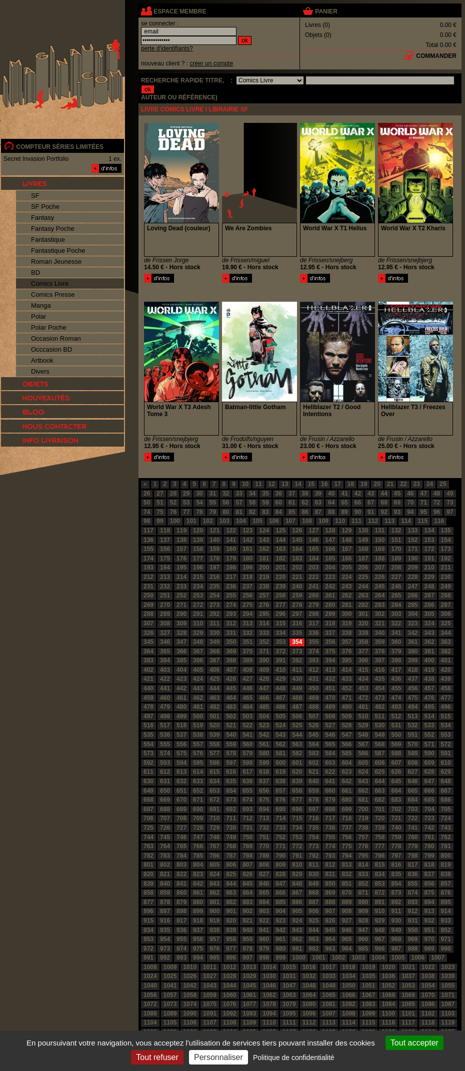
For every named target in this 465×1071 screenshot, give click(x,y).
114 (406, 521)
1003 (358, 957)
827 (264, 874)
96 (437, 512)
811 (313, 864)
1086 (428, 1004)
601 (297, 762)
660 (330, 790)
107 (291, 521)
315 (281, 623)
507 (313, 716)
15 (311, 484)
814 (363, 864)
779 (413, 846)
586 (363, 753)
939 (231, 930)
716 (313, 818)
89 (344, 512)
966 (363, 939)
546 (330, 734)
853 (379, 883)
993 (181, 957)
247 (413, 586)
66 (357, 502)
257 (264, 595)
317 (313, 623)
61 (291, 502)
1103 (448, 1013)
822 (181, 874)
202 (297, 567)
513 (413, 716)
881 (215, 902)
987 (396, 948)
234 (198, 586)
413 (330, 669)
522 (247, 725)
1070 (428, 995)
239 (281, 586)
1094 (269, 1013)
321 (379, 623)
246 (396, 586)
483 (231, 706)
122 (231, 530)
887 (313, 902)
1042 (189, 985)
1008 (150, 967)
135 (446, 530)
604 (347, 762)
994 (198, 957)
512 (396, 716)
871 (363, 892)
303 (396, 613)
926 (330, 920)
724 (446, 818)
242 (330, 586)
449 (297, 688)
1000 (299, 957)
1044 (229, 985)
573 (149, 753)
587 (379, 753)
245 (379, 586)
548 (363, 734)
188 (379, 558)
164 (297, 548)
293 (231, 613)
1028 (229, 976)
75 (159, 512)
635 (231, 781)
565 (330, 744)
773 (313, 846)
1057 (170, 995)
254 (215, 595)
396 (363, 660)
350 (231, 641)
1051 (369, 985)
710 (215, 818)
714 (281, 818)
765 (181, 846)
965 (347, 939)
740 (396, 827)
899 (198, 911)
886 (297, 902)
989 (429, 948)
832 (347, 874)
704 (429, 809)
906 (313, 911)
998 (264, 957)
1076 (229, 1004)
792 (313, 855)
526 (313, 725)
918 (198, 920)
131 (379, 530)
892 (396, 902)
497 (149, 716)
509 (347, 716)
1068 (388, 995)
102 (208, 521)
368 (215, 651)
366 (181, 651)
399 (413, 660)
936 (181, 930)
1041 (170, 985)
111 (357, 521)
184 (313, 558)
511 (379, 716)
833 (363, 874)
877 (149, 902)
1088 (150, 1013)
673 (231, 799)
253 (198, 595)
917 (181, 920)
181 (264, 558)
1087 (448, 1004)
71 (423, 502)
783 (165, 855)
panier (326, 11)
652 (198, 790)
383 (149, 660)
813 (347, 864)
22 (403, 484)
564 (313, 744)
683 (396, 799)
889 (347, 902)
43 (371, 493)
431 (313, 678)
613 (181, 771)
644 (379, 781)
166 (330, 548)
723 (429, 818)
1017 (329, 967)
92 (383, 512)
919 (215, 920)
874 (413, 892)
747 (198, 837)
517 (165, 725)
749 (231, 837)
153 (429, 539)
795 (363, 855)
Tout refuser (157, 1057)
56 (225, 502)
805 (215, 864)
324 (429, 623)
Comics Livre (49, 283)
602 (313, 762)
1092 (229, 1013)
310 (198, 623)
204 (330, 567)
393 (313, 660)
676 (281, 799)
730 (231, 827)
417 (396, 669)
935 (165, 930)
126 (297, 530)
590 (429, 753)
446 (247, 688)
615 (215, 771)
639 (297, 781)
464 (231, 697)
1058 (189, 995)
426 (231, 678)
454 (379, 688)
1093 (249, 1013)
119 (181, 530)
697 (313, 809)
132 (396, 530)
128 (330, 530)
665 (413, 790)
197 (215, 567)
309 (181, 623)
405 (198, 669)
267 (429, 595)
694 (264, 809)
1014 (269, 967)
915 (149, 920)
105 (257, 521)
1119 (448, 1022)
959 (247, 939)
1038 (428, 976)
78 (199, 512)
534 (446, 725)
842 (198, 883)
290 (181, 613)
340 (379, 632)
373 (297, 651)
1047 (289, 985)
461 (181, 697)
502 (231, 716)
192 (446, 558)
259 (297, 595)
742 (429, 827)
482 (215, 706)
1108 (229, 1022)
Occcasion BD (51, 349)
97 (449, 512)
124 (264, 530)
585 (347, 753)
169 (379, 548)
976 (215, 948)
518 (181, 725)
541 (247, 734)
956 (198, 939)
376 (347, 651)
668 (149, 799)
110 (340, 521)
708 (181, 818)
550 (396, 734)
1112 (309, 1022)
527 (330, 725)
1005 (398, 957)
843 (215, 883)
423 (181, 678)
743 (446, 827)
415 (363, 669)
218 (247, 576)
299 (330, 613)
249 (446, 586)
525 (297, 725)
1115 (369, 1022)
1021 (408, 967)
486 (281, 706)
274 (231, 604)
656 (264, 790)
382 (446, 651)
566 (347, 744)
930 (396, 920)
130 (363, 530)
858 (149, 892)
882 (231, 902)
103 (225, 521)
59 (265, 502)
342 (413, 632)
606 (379, 762)
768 (231, 846)
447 (264, 688)
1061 (249, 995)
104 (241, 521)
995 (215, 957)
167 (347, 548)
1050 (349, 985)
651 (181, 790)
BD (35, 272)
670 (181, 799)
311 (215, 623)
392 (297, 660)
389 (247, 660)
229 (429, 576)
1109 (249, 1022)
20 (377, 484)
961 (281, 939)
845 (247, 883)
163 (281, 548)
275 (247, 604)
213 (165, 576)
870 (347, 892)
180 (247, 558)
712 (247, 818)
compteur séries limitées (60, 146)
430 (297, 678)
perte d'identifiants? (167, 48)
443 (198, 688)
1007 (437, 957)
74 (147, 512)
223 (330, 576)
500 (198, 716)
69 (397, 502)
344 (446, 632)
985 (363, 948)
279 (313, 604)
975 (198, 948)
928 (363, 920)
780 (429, 846)
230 (446, 576)
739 (379, 827)
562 (281, 744)
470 (330, 697)
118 (165, 530)
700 (363, 809)
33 (239, 493)
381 (429, 651)
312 (231, 623)
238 (264, 586)
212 (149, 576)
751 (264, 837)
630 (149, 781)
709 (198, 818)
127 (313, 530)
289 (165, 613)
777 (379, 846)
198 (231, 567)
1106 (189, 1022)
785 (198, 855)
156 (165, 548)
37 (291, 493)
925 (313, 920)
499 (181, 716)
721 (396, 818)
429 (281, 678)
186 (347, 558)
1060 (229, 995)
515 (446, 716)
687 (149, 809)
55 (213, 502)
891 (379, 902)
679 (330, 799)
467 (281, 697)
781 (446, 846)
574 (165, 753)
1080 (309, 1004)
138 (181, 539)
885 (281, 902)
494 (413, 706)
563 (297, 744)
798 (413, 855)
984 (347, 948)
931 (413, 920)
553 (446, 734)
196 (198, 567)
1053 (408, 985)
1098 (349, 1013)
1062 (269, 995)
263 (363, 595)
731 (247, 827)
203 (313, 567)
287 (446, 604)
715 (297, 818)
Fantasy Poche (52, 228)
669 (165, 799)
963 (313, 939)
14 (297, 484)
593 (165, 762)
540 (231, 734)
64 (331, 502)
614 (198, 771)
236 (231, 586)
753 (297, 837)
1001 (319, 957)
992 (165, 957)
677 (297, 799)
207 (379, 567)
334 (281, 632)
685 (429, 799)
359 (379, 641)
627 (413, 771)
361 (413, 641)
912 (413, 911)
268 (446, 595)
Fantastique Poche (58, 250)
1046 (269, 985)
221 (297, 576)
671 (198, 799)
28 (173, 493)
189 (396, 558)
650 (165, 790)
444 (215, 688)
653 (215, 790)
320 (363, 623)
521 (231, 725)
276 (264, 604)
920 (231, 920)
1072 (150, 1004)
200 (264, 567)
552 (429, 734)
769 (247, 846)
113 (389, 521)
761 (429, 837)
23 (417, 484)
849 (313, 883)
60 (279, 502)
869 (330, 892)
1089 (170, 1013)
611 (149, 771)
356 (330, 641)
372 (281, 651)
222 (313, 576)
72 (437, 502)
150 (379, 539)
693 (247, 809)
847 (281, 883)
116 (439, 521)
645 (396, 781)
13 (285, 484)
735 (313, 827)
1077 (249, 1004)
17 (337, 484)
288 (149, 613)
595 (198, 762)
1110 (269, 1022)
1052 (388, 985)
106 (274, 521)
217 (231, 576)
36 (279, 493)
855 (413, 883)
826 (247, 874)
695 (281, 809)
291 (198, 613)
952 (446, 930)
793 (330, 855)
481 (198, 706)
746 (181, 837)
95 (423, 512)
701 (379, 809)
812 (330, 864)
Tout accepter (414, 1043)
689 (181, 809)
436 (396, 678)
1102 (428, 1013)
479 (165, 706)
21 (390, 484)
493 (396, 706)
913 (429, 911)
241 (313, 586)
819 (446, 864)
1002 (339, 957)
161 (247, 548)
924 (297, 920)
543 (281, 734)
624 (363, 771)
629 (446, 771)
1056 (150, 995)
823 (198, 874)
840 (165, 883)
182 (281, 558)
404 (181, 669)
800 (446, 855)
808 (264, 864)
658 (297, 790)
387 (215, 660)
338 (347, 632)
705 (446, 809)
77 (186, 512)
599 (264, 762)
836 (413, 874)
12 (271, 484)
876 (446, 892)
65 (344, 502)
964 (330, 939)
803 (181, 864)
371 (264, 651)
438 (429, 678)
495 (429, 706)
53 (186, 502)
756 (347, 837)
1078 (269, 1004)
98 (147, 521)
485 (264, 706)
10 (245, 484)
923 (281, 920)
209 (413, 567)
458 (446, 688)
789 (264, 855)
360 (396, 641)
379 (396, 651)
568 (379, 744)
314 (264, 623)
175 (165, 558)
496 (446, 706)
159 (215, 548)
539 (215, 734)
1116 (388, 1022)
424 (198, 678)
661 (347, 790)
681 (363, 799)
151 (396, 539)
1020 (388, 967)
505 (281, 716)
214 (181, 576)
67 (371, 502)
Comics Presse (52, 294)
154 (446, 539)
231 (149, 586)
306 (446, 613)
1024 (150, 976)
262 (347, 595)
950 (413, 930)
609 (429, 762)
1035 (369, 976)
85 (291, 512)
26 (147, 493)
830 (313, 874)
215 (198, 576)
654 (231, 790)
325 (446, 623)
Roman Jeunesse (56, 261)
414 (347, 669)
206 (363, 567)
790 (281, 855)
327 (165, 632)
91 (371, 512)
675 (264, 799)
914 (446, 911)
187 (363, 558)
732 (264, 827)
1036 (388, 976)
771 (281, 846)
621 (313, 771)
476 (429, 697)
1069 (408, 995)
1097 (329, 1013)
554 (149, 744)
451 (330, 688)
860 (181, 892)
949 (396, 930)
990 (446, 948)
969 (413, 939)
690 (198, 809)
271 (181, 604)
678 (313, 799)
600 (281, 762)
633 (198, 781)
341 (396, 632)
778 (396, 846)
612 (165, 771)
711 (231, 818)
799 (429, 855)
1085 (408, 1004)
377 (363, 651)
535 (149, 734)
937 (198, 930)
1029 (249, 976)
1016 (309, 967)
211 (446, 567)
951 (429, 930)
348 (198, 641)
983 (330, 948)
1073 (170, 1004)
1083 (369, 1004)
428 (264, 678)
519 (198, 725)
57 (239, 502)
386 (198, 660)
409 (264, 669)
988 (413, 948)
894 (429, 902)
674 (247, 799)
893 (413, 902)
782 (149, 855)
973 (165, 948)
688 (165, 809)
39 (318, 493)
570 (413, 744)
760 (413, 837)
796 (379, 855)
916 (165, 920)
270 (165, 604)
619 (281, 771)
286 (429, 604)
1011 (209, 967)
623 (347, 771)
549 (379, 734)
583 (313, 753)
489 (330, 706)
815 (379, 864)
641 (330, 781)
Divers (40, 371)
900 (215, 911)
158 (198, 548)
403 (165, 669)
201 (281, 567)
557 (198, 744)
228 (413, 576)
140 (215, 539)
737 (347, 827)
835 (396, 874)
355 (313, 641)
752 (281, 837)
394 (330, 660)
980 (281, 948)
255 (231, 595)
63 (318, 502)
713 (264, 818)
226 (379, 576)
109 (323, 521)
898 (181, 911)
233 (181, 586)
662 (363, 790)
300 (347, 613)
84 (279, 512)
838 (446, 874)
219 (264, 576)
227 (396, 576)
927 (347, 920)
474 (396, 697)
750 (247, 837)
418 (413, 669)
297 (297, 613)
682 (379, 799)
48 (437, 493)
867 (297, 892)
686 (446, 799)
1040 (150, 985)
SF (35, 195)
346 (165, 641)
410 (281, 669)
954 (165, 939)
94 (410, 512)
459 (149, 697)
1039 (448, 976)
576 (198, 753)
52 (173, 502)
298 (313, 613)
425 (215, 678)
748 (215, 837)
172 (429, 548)
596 (215, 762)
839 (149, 883)
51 (159, 502)
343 (429, 632)
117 (149, 530)
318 (330, 623)
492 (379, 706)
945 (330, 930)
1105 (170, 1022)
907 (330, 911)
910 (379, 911)
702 (396, 809)
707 (165, 818)
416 (379, 669)
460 (165, 697)
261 (330, 595)
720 (379, 818)
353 (281, 641)
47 (423, 493)
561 (264, 744)
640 (313, 781)
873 (396, 892)
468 (297, 697)
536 (165, 734)
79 (213, 512)
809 (281, 864)
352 (264, 641)
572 (446, 744)
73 (449, 502)
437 (413, 678)
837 (429, 874)
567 (363, 744)
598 (247, 762)
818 (429, 864)
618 (264, 771)
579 (247, 753)
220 (281, 576)
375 (330, 651)
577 (215, 753)
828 (281, 874)
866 (281, 892)
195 (181, 567)
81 (239, 512)
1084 (388, 1004)
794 (347, 855)
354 (297, 641)
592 (149, 762)
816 (396, 864)
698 (330, 809)
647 (429, 781)
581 (281, 753)
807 (247, 864)
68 (383, 502)
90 (357, 512)
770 (264, 846)
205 (347, 567)
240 (297, 586)
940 (247, 930)
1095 (289, 1013)
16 (324, 484)
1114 (349, 1022)
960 (264, 939)
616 (231, 771)
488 (313, 706)
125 (281, 530)
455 (396, 688)
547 (347, 734)
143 (264, 539)
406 (215, 669)
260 (313, 595)
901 (231, 911)
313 (247, 623)
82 (252, 512)
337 (330, 632)
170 (396, 548)
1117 (408, 1022)
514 (429, 716)
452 (347, 688)
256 (247, 595)
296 (281, 613)
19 (363, 484)
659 (313, 790)
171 (413, 548)
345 (149, 641)
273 (215, 604)
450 (313, 688)
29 (186, 493)
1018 (349, 967)
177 (198, 558)
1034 (349, 976)
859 (165, 892)
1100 (388, 1013)
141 (231, 539)
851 (347, 883)
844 (231, 883)
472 (363, 697)
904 (281, 911)
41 (344, 493)
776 (363, 846)
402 (149, 669)
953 (149, 939)
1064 (309, 995)
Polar (38, 316)
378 (379, 651)
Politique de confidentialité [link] (293, 1058)
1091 (209, 1013)
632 (181, 781)
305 (429, 613)
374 (313, 651)
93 (397, 512)
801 (149, 864)
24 (429, 484)
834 (379, 874)
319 (347, 623)
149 (363, 539)
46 (410, 493)
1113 (329, 1022)
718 (347, 818)
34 (252, 493)
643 (363, 781)
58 (252, 502)
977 (231, 948)
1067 (369, 995)
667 (446, 790)
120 (198, 530)
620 (297, 771)
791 (297, 855)
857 (446, 883)
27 (159, 493)
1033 (329, 976)
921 (247, 920)
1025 (170, 976)
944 (313, 930)
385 (181, 660)
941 (264, 930)
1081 (329, 1004)
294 (247, 613)
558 (215, 744)
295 (264, 613)
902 (247, 911)
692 (231, 809)
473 (379, 697)
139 (198, 539)
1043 (209, 985)
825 (231, 874)
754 (313, 837)
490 (347, 706)
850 (330, 883)
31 (213, 493)
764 (165, 846)
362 (429, 641)
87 (318, 512)
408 (247, 669)
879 (181, 902)
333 (264, 632)
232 (165, 586)
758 (379, 837)
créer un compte (211, 63)
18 (351, 484)
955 (181, 939)
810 (297, 864)
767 (215, 846)
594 (181, 762)
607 (396, 762)
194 (165, 567)
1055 (448, 985)
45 (397, 493)
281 (347, 604)
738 (363, 827)
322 (396, 623)
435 (379, 678)
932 (429, 920)
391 (281, 660)
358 (363, 641)
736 (330, 827)
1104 (150, 1022)
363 (446, 641)
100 (175, 521)
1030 (269, 976)
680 (347, 799)
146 (313, 539)
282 (363, 604)
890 (363, 902)
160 (231, 548)
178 (215, 558)
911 (396, 911)
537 (181, 734)
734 (297, 827)
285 (413, 604)
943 (297, 930)
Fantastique (48, 239)
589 (413, 753)
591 (446, 753)
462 (198, 697)
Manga (41, 305)
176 (181, 558)
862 (215, 892)
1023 (448, 967)
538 (198, 734)
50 (147, 502)
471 (347, 697)
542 (264, 734)
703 (413, 809)
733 (281, 827)
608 (413, 762)
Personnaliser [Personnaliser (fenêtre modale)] (218, 1057)
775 (347, 846)
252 (181, 595)
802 (165, 864)
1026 (189, 976)
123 (247, 530)
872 (379, 892)
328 (181, 632)
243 (347, 586)
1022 (428, 967)
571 (429, 744)
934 (149, 930)
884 (264, 902)
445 (231, 688)
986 (379, 948)
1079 (289, 1004)
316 (297, 623)
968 (396, 939)
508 (330, 716)
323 (413, 623)
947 (363, 930)
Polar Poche (48, 327)
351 (247, 641)
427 (247, 678)
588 (396, 753)
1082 (349, 1004)
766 (198, 846)
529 (363, 725)
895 (446, 902)
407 (231, 669)
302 (379, 613)
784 (181, 855)
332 (247, 632)
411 (297, 669)
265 (396, 595)
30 (199, 493)
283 (379, 604)
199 (247, 567)
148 (347, 539)
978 (247, 948)
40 (331, 493)
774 (330, 846)
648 (446, 781)
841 (181, 883)
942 (281, 930)
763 (149, 846)
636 (247, 781)
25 (443, 484)
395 (347, 660)
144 (281, 539)
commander (436, 55)
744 (149, 837)
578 (231, 753)
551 (413, 734)
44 (383, 493)
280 (330, 604)
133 (413, 530)
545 (313, 734)
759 (396, 837)
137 (165, 539)
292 (215, 613)
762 (446, 837)
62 (305, 502)
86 (305, 512)
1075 (209, 1004)
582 (297, 753)
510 (363, 716)
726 (165, 827)
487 (297, 706)
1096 (309, 1013)
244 (363, 586)
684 (413, 799)
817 (413, 864)
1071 (448, 995)
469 (313, 697)
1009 (170, 967)
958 (231, 939)
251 (165, 595)
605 (363, 762)
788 (247, 855)
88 (331, 512)
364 (149, 651)
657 (281, 790)
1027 (209, 976)
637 (264, 781)
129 (347, 530)
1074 (189, 1004)
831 (330, 874)
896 (149, 911)
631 (165, 781)
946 (347, 930)
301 (363, 613)
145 (297, 539)
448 (281, 688)
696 (297, 809)
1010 (189, 967)
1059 (209, 995)
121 (215, 530)
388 (231, 660)
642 (347, 781)
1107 (209, 1022)
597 (231, 762)
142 (247, 539)
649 (149, 790)
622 (330, 771)
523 (264, 725)
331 (231, 632)
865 (264, 892)
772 (297, 846)
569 (396, 744)
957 (215, 939)
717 (330, 818)
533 (429, 725)
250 (149, 595)
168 (363, 548)
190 (413, 558)
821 (165, 874)
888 (330, 902)
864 (247, 892)
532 (413, 725)
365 (165, 651)
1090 (189, 1013)
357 (347, 641)
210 (429, 567)
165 (313, 548)
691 (215, 809)
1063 (289, 995)
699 (347, 809)
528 (347, 725)
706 (149, 818)
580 (264, 753)
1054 (428, 985)
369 (231, 651)
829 (297, 874)
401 (446, 660)
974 (181, 948)
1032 (309, 976)
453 (363, 688)
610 (446, 762)
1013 (249, 967)
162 (264, 548)
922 (264, 920)
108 (307, 521)
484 (247, 706)
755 (330, 837)
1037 (408, 976)
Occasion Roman (56, 338)
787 (231, 855)
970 (429, 939)
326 (149, 632)
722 (413, 818)
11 (258, 484)
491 (363, 706)
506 (297, 716)
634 (215, 781)
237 (247, 586)
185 (330, 558)
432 (330, 678)
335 (297, 632)
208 (396, 567)
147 (330, 539)
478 (149, 706)
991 (149, 957)
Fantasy (42, 217)
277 (281, 604)
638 (281, 781)
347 (181, 641)
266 (413, 595)
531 (396, 725)
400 (429, 660)
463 (215, 697)
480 (181, 706)
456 (413, 688)
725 (149, 827)
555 (165, 744)
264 (379, 595)
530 (379, 725)
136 (149, 539)
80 (225, 512)
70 (410, 502)
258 (281, 595)
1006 (418, 957)
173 (446, 548)
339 (363, 632)
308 (165, 623)
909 (363, 911)
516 (149, 725)
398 (396, 660)
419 (429, 669)
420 (446, 669)
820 (149, 874)
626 (396, 771)
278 (297, 604)
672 (215, 799)
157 (181, 548)
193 (149, 567)
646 (413, 781)
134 (429, 530)
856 (429, 883)
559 (231, 744)
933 (446, 920)
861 (198, 892)
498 (165, 716)
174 (149, 558)
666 (429, 790)
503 (247, 716)
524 (281, 725)
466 (264, 697)
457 (429, 688)
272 (198, 604)
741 (413, 827)
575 (181, 753)
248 (429, 586)
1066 (349, 995)
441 (165, 688)
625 (379, 771)
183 (297, 558)
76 (173, 512)
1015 (289, 967)
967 (379, 939)
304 (413, 613)
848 (297, 883)
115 (423, 521)
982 (313, 948)
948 (379, 930)
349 (215, 641)
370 (247, 651)
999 (281, 957)
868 (313, 892)
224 (347, 576)
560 (247, 744)
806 (231, 864)
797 (396, 855)
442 (181, 688)
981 (297, 948)
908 (347, 911)
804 (198, 864)
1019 (369, 967)
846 (264, 883)
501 (215, 716)
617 (247, 771)
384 (165, 660)
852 (363, 883)
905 (297, 911)
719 (363, 818)
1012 (229, 967)
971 (446, 939)
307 (149, 623)
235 (215, 586)
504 (264, 716)
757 (363, 837)
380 (413, 651)
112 (373, 521)
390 (264, 660)
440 (149, 688)
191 (429, 558)
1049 (329, 985)
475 (413, 697)
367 (198, 651)
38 (305, 493)
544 (297, 734)
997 (247, 957)
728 (198, 827)
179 (231, 558)
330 (215, 632)
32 (225, 493)
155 (149, 548)
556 (181, 744)
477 (446, 697)
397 (379, 660)
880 (198, 902)
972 (149, 948)
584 (330, 753)
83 (265, 512)
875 (429, 892)
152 (413, 539)
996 (231, 957)
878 (165, 902)
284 (396, 604)
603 (330, 762)
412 (313, 669)
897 (165, 911)
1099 (369, 1013)
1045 (249, 985)
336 (313, 632)
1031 (289, 976)
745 (165, 837)
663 (379, 790)
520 (215, 725)
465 (247, 697)
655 (247, 790)
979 (264, 948)
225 (363, 576)
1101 (408, 1013)
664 (396, 790)
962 (297, 939)
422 (165, 678)
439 (446, 678)
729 (215, 827)
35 (265, 493)
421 (149, 678)
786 (215, 855)
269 (149, 604)
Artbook (42, 360)
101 (191, 521)
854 (396, 883)
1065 (329, 995)
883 (247, 902)
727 (181, 827)
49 (449, 493)
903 (264, 911)
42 (357, 493)
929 (379, 920)
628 (429, 771)
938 (215, 930)
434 (363, 678)
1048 (309, 985)
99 (159, 521)
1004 (378, 957)
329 (198, 632)
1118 (428, 1022)
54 (199, 502)
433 (347, 678)
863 (231, 892)
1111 (289, 1022)
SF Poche (45, 206)
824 (215, 874)
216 (215, 576)
